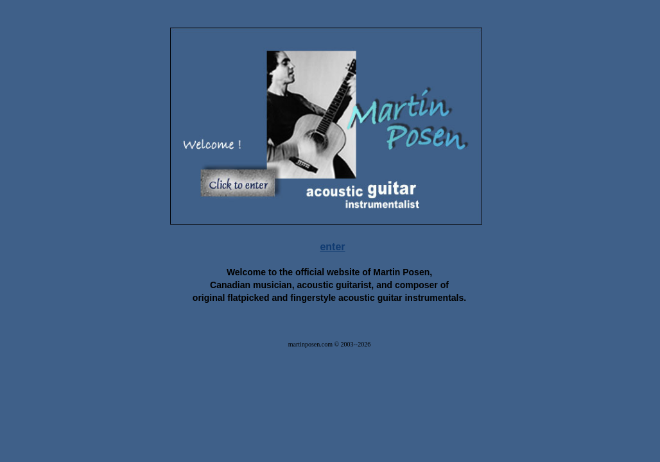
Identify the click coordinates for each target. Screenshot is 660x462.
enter (332, 246)
